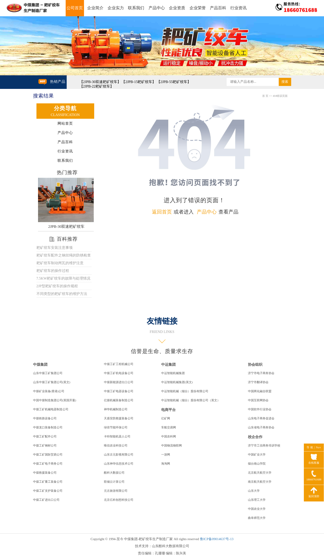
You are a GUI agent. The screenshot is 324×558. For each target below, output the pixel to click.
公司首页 (75, 8)
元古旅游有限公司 (115, 490)
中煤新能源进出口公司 (118, 382)
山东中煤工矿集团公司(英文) (51, 382)
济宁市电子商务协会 (261, 373)
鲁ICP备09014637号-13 (216, 539)
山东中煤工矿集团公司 (47, 373)
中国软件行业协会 (259, 409)
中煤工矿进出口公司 (46, 499)
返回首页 (162, 212)
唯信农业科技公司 (115, 445)
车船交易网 (168, 427)
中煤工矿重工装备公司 (47, 481)
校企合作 (255, 437)
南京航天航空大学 (259, 481)
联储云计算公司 (114, 481)
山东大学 (254, 490)
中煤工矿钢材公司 (45, 445)
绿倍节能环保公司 (115, 427)
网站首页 (65, 123)
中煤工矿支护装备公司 (47, 490)
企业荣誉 (198, 8)
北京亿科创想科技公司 (118, 499)
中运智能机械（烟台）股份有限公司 (184, 391)
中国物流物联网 (171, 445)
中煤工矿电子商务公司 (47, 463)
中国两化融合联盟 (259, 391)
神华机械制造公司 (115, 409)
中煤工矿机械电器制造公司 (50, 409)
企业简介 (95, 8)
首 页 (265, 95)
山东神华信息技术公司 (118, 463)
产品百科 (218, 8)
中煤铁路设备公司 (45, 418)
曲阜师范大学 (257, 518)
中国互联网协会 (258, 400)
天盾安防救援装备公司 (118, 418)
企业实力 (116, 8)
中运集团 (168, 364)
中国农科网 (168, 436)
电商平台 (168, 410)
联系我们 (136, 8)
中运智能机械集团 (173, 373)
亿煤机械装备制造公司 (118, 400)
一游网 (165, 454)
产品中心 (157, 8)
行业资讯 (238, 8)
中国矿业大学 (257, 454)
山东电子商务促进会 (261, 418)
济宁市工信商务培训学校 (264, 445)
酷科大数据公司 (114, 472)
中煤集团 (40, 364)
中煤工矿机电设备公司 (118, 373)
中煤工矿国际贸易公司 (47, 454)
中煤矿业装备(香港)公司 (49, 391)
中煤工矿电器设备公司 (118, 391)
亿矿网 (165, 418)
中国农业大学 (257, 509)
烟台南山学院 (257, 463)
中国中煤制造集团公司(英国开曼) (54, 400)
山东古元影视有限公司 (118, 454)
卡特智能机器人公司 (117, 436)
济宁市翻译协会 (258, 382)
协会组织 (255, 364)
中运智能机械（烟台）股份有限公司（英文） (190, 400)
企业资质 (177, 8)
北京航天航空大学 (259, 472)
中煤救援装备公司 (45, 472)
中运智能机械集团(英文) (177, 382)
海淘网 (165, 463)
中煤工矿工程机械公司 (118, 364)
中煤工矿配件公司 (45, 436)
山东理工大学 (257, 499)
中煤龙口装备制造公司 (47, 427)
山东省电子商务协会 (261, 427)
